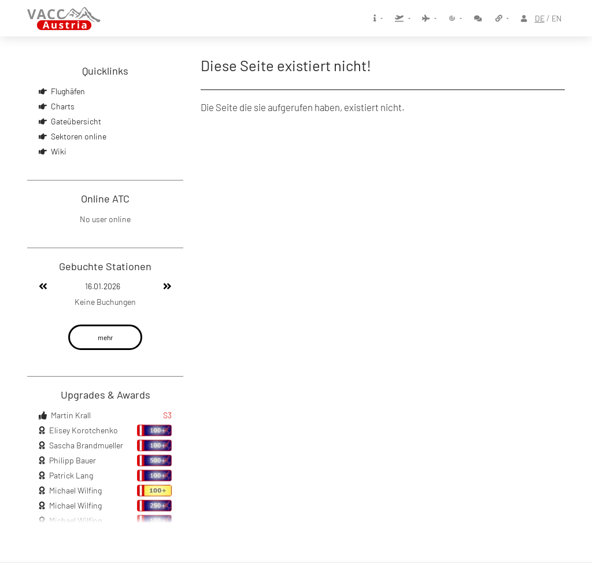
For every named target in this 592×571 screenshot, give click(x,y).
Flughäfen (68, 91)
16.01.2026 (102, 286)
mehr (105, 337)
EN (556, 18)
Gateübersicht (76, 121)
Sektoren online (78, 136)
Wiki (58, 151)
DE (540, 18)
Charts (63, 106)
